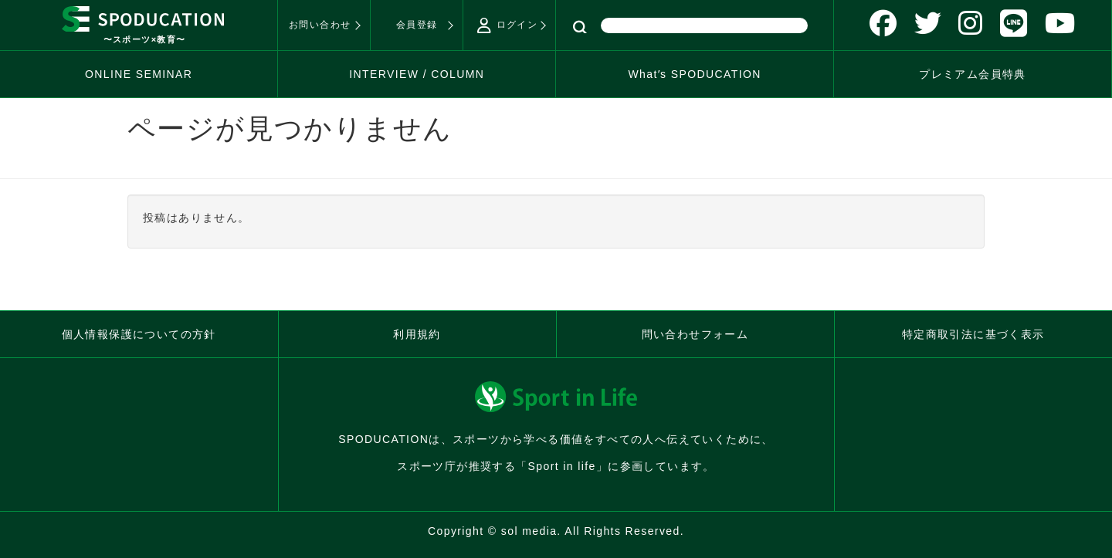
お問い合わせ (320, 24)
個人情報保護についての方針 (139, 334)
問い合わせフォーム (695, 334)
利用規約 (417, 334)
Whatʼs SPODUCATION (694, 74)
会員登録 (417, 24)
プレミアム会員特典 (972, 74)
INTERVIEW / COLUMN (416, 74)
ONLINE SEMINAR (138, 74)
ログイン (507, 25)
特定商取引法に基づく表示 (973, 334)
